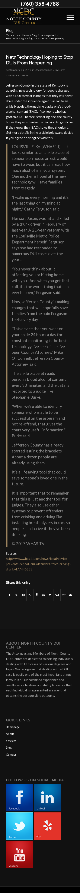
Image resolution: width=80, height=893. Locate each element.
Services (11, 740)
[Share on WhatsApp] (30, 595)
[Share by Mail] (70, 595)
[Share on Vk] (57, 595)
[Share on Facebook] (9, 595)
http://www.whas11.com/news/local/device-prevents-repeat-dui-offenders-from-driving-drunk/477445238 (38, 564)
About (10, 733)
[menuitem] (68, 16)
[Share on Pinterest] (36, 595)
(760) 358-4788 (40, 3)
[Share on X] (16, 595)
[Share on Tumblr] (50, 595)
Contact (11, 754)
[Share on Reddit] (64, 595)
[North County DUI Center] (33, 16)
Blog (9, 31)
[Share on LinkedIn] (43, 595)
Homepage (13, 727)
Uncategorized (43, 69)
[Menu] (68, 16)
